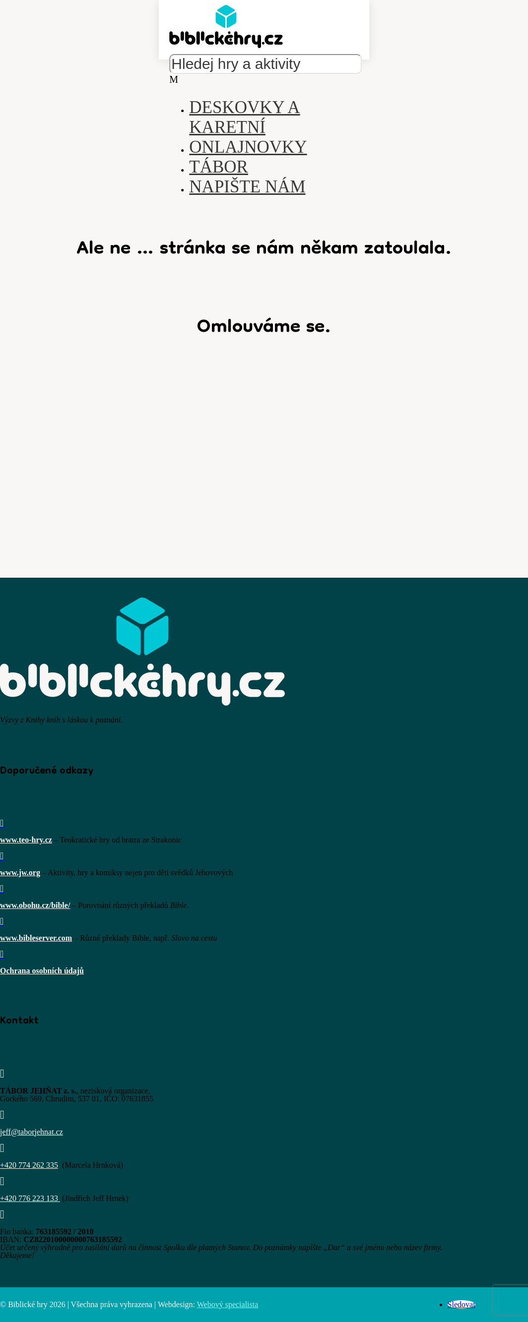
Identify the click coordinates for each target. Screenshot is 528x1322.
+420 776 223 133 (29, 1198)
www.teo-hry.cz (26, 840)
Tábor (218, 167)
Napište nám (247, 186)
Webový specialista (228, 1304)
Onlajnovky (248, 147)
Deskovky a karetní (244, 117)
